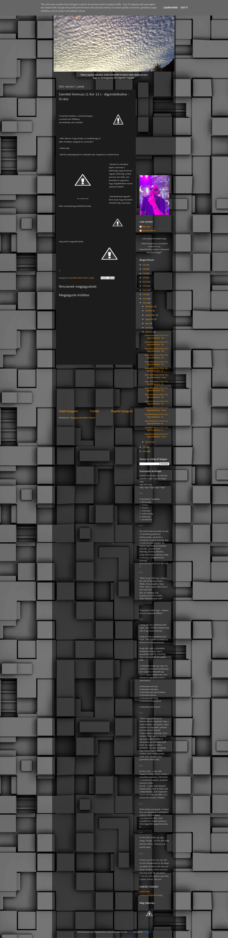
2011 (145, 447)
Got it (184, 7)
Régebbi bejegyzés (122, 411)
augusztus (149, 319)
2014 (145, 294)
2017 (145, 282)
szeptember (150, 315)
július (147, 323)
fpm (130, 932)
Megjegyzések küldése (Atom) (82, 418)
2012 (145, 303)
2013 (145, 299)
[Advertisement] (96, 387)
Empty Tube (144, 892)
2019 (145, 273)
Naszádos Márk (148, 231)
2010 (145, 451)
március (148, 332)
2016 (145, 286)
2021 (145, 265)
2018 (145, 278)
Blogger (147, 932)
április (148, 328)
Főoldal (94, 411)
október (149, 311)
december (149, 307)
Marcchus (146, 227)
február (148, 442)
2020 (145, 269)
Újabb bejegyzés (68, 411)
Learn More (170, 7)
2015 (145, 290)
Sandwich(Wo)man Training (150, 895)
